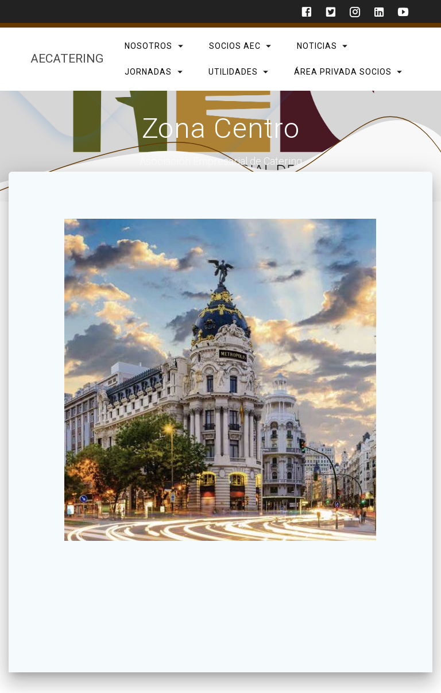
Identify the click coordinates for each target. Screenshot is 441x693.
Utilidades (232, 71)
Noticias (316, 46)
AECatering (66, 59)
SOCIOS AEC (234, 46)
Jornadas (148, 71)
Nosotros (148, 46)
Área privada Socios (342, 71)
